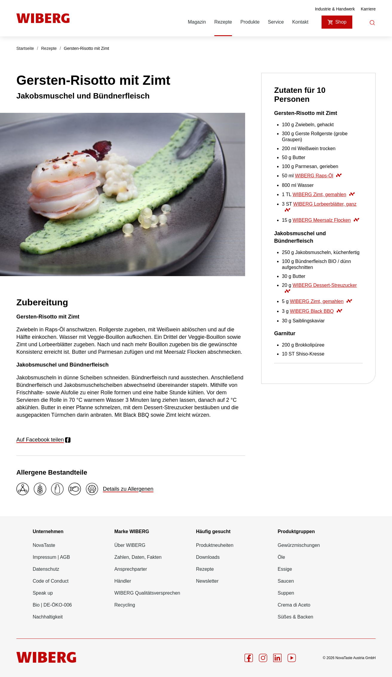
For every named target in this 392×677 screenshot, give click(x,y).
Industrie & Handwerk (335, 9)
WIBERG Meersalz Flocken (326, 220)
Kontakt (300, 21)
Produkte (249, 21)
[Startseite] (43, 18)
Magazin (197, 21)
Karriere (368, 9)
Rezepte (223, 21)
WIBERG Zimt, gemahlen (324, 194)
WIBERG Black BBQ (316, 311)
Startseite (25, 48)
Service (276, 21)
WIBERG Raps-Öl (318, 175)
